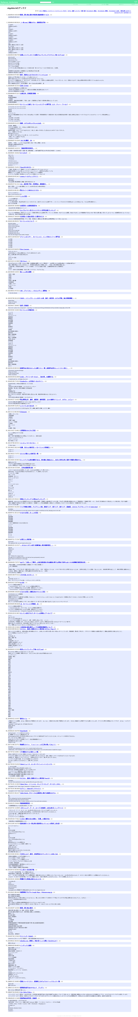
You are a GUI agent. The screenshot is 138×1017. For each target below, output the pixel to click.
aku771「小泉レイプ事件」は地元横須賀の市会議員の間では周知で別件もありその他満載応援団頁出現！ (53, 562)
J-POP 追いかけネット (27, 575)
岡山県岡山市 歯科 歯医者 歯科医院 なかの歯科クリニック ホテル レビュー (47, 399)
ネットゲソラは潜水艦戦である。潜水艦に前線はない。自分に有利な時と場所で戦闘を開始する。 (51, 460)
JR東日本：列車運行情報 (28, 93)
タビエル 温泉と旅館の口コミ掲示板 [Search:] (35, 778)
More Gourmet (24, 249)
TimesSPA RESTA (25, 167)
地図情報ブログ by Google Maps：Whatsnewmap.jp (36, 892)
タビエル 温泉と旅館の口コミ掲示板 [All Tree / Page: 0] (38, 629)
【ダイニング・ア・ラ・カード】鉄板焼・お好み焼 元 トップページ (41, 808)
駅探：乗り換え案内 (26, 908)
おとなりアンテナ (119, 12)
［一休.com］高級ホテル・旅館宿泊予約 (32, 22)
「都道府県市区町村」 (27, 148)
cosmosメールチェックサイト (29, 176)
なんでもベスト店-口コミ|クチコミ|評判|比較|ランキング (38, 210)
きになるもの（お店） (114, 11)
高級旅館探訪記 (25, 803)
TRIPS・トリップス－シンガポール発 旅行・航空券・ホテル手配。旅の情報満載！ (46, 298)
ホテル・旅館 (71, 11)
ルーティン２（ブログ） (61, 11)
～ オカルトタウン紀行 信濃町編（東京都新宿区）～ (36, 545)
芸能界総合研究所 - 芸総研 (28, 998)
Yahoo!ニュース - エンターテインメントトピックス (36, 764)
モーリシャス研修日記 (27, 310)
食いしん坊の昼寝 (25, 272)
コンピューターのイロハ (28, 443)
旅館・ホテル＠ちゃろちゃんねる (31, 123)
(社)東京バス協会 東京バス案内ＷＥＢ (32, 216)
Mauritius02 (23, 731)
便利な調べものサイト (126, 11)
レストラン (77, 11)
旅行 (85, 11)
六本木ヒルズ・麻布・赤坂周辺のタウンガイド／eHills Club (39, 854)
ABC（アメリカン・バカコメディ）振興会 (33, 290)
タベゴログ (23, 153)
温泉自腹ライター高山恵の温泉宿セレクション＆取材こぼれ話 (39, 823)
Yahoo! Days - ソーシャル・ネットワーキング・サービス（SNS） (40, 784)
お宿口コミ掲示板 (25, 539)
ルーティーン (51, 11)
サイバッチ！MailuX (26, 936)
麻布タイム (23, 718)
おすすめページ (127, 12)
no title (22, 582)
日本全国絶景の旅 (26, 467)
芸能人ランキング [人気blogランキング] (32, 499)
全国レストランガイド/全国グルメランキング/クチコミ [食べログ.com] (42, 55)
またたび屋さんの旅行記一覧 (29, 453)
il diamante (23, 412)
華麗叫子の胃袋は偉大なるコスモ (30, 879)
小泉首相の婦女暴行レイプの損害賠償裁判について (36, 627)
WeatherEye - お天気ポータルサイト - (32, 381)
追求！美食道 (24, 305)
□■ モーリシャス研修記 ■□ (29, 604)
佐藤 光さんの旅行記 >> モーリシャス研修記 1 (35, 447)
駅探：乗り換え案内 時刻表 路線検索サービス (34, 14)
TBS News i (23, 261)
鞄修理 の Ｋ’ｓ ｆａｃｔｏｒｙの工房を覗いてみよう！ (38, 744)
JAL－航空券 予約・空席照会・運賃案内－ (33, 184)
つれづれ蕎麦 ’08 (26, 140)
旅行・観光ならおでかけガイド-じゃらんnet (34, 75)
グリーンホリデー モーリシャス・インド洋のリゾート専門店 (40, 237)
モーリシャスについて (27, 221)
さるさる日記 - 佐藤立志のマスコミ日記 (32, 591)
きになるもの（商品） (92, 11)
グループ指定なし (43, 11)
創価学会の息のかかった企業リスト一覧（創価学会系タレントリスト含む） (44, 368)
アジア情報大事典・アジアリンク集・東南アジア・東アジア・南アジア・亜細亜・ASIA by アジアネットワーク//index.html (59, 507)
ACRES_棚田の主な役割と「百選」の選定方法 (34, 819)
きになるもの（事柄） (103, 11)
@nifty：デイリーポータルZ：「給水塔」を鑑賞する (36, 377)
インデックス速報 (25, 945)
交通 (82, 11)
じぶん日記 (23, 196)
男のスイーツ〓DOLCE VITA (29, 190)
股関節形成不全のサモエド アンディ (32, 987)
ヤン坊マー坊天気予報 (27, 869)
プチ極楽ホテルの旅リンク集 (29, 752)
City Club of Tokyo (26, 992)
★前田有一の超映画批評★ (28, 205)
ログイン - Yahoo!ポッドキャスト (30, 788)
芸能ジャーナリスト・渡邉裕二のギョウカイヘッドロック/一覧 (40, 981)
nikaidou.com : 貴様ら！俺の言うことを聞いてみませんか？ (39, 941)
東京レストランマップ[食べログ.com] (32, 649)
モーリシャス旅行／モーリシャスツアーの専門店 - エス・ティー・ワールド (44, 104)
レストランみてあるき (27, 406)
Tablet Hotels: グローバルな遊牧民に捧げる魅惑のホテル (38, 793)
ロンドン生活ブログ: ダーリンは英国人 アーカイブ (36, 613)
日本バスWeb (24, 85)
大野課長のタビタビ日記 (28, 430)
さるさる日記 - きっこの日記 (29, 512)
